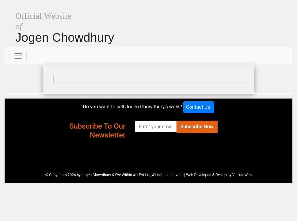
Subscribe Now (197, 127)
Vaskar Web (242, 175)
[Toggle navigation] (18, 56)
